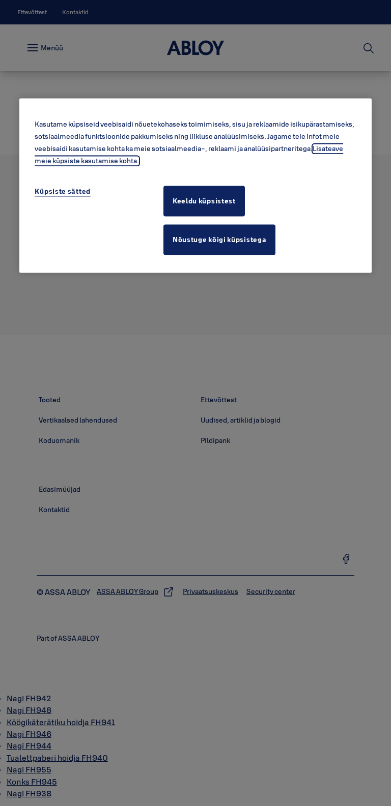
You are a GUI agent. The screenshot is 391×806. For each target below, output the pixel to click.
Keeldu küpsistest (204, 200)
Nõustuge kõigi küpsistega (220, 239)
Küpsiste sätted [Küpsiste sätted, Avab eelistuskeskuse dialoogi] (63, 191)
